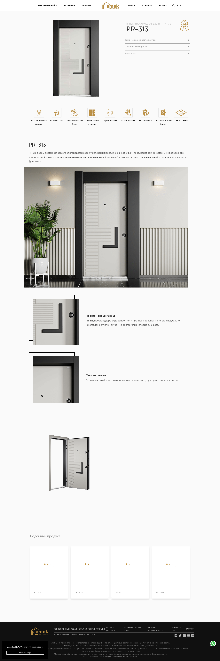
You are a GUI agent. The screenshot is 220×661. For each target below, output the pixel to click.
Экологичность (145, 121)
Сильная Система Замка (163, 122)
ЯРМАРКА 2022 (176, 629)
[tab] (157, 40)
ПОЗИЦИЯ (86, 6)
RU (179, 6)
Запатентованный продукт (39, 122)
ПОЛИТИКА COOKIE (86, 634)
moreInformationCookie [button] (33, 647)
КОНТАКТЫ (147, 6)
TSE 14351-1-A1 (181, 121)
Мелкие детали (96, 375)
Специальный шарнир (92, 122)
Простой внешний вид (100, 316)
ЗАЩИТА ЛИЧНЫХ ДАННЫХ (65, 634)
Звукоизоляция (110, 121)
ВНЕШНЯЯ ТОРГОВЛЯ (110, 629)
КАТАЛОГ (131, 6)
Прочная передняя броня (74, 122)
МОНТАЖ (91, 629)
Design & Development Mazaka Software (120, 656)
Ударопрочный (57, 121)
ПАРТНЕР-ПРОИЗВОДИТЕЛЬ (155, 629)
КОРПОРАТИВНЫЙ (47, 6)
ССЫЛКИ (83, 629)
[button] (157, 40)
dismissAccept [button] (25, 653)
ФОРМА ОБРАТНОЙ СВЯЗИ (132, 629)
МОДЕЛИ (69, 6)
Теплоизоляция (128, 121)
